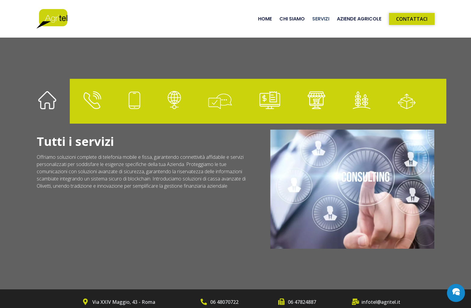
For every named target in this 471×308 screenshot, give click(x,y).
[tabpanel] (235, 192)
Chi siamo (292, 19)
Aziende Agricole (359, 19)
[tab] (47, 101)
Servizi (320, 19)
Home (265, 19)
